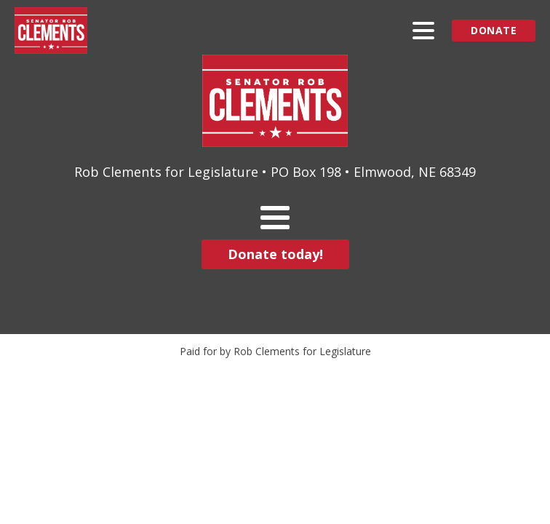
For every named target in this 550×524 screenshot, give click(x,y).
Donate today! (275, 254)
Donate (494, 30)
